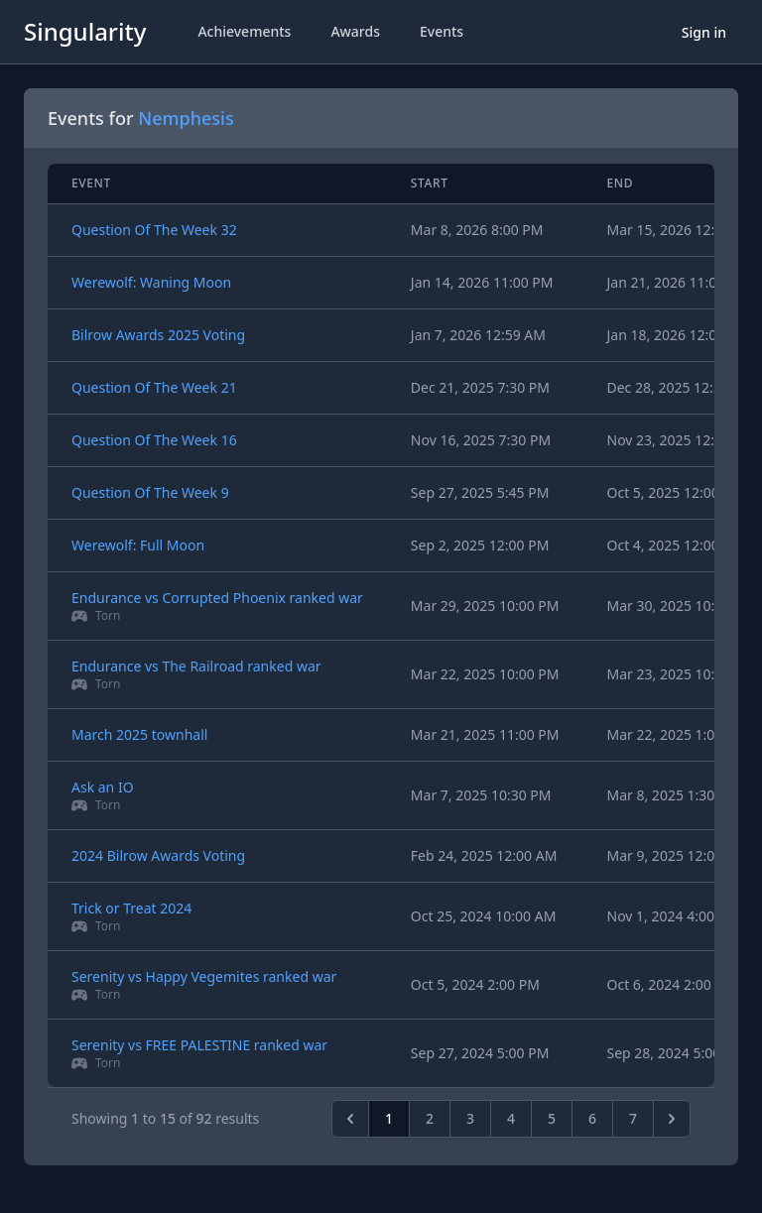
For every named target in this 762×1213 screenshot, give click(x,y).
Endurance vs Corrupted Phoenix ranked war (217, 597)
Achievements (244, 31)
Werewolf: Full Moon (137, 545)
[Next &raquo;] (672, 1119)
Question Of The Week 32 (154, 229)
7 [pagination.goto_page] (633, 1118)
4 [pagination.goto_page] (511, 1118)
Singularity (85, 31)
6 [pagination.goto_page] (592, 1118)
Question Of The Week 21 (154, 387)
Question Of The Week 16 (154, 439)
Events (441, 31)
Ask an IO (102, 787)
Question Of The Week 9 (150, 492)
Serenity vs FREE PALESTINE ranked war (199, 1044)
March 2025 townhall (139, 734)
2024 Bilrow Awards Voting (158, 855)
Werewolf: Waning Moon (151, 282)
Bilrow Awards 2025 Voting (158, 334)
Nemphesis (185, 118)
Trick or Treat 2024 (131, 908)
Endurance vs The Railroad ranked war (196, 666)
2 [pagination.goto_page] (430, 1118)
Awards (355, 31)
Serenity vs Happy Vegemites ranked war (203, 976)
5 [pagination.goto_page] (552, 1118)
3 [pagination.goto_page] (470, 1118)
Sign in (704, 32)
